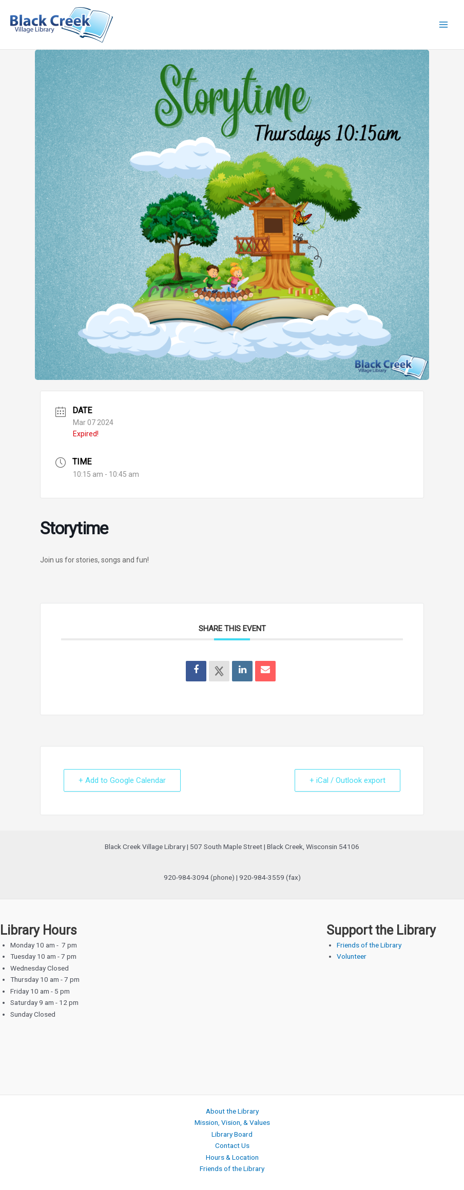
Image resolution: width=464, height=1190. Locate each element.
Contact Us (232, 1145)
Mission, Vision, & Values (232, 1122)
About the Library (232, 1111)
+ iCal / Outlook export (347, 780)
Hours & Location (232, 1157)
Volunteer (351, 956)
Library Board (232, 1134)
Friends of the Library (369, 945)
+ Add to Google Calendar (122, 780)
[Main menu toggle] (443, 24)
